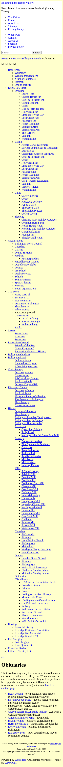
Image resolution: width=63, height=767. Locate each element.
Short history (22, 306)
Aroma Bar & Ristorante (35, 144)
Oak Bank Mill (30, 516)
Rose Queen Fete (24, 645)
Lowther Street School (34, 558)
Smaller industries (31, 456)
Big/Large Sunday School (35, 570)
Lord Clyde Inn (30, 168)
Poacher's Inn (29, 171)
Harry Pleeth (18, 723)
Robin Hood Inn (30, 123)
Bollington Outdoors (19, 354)
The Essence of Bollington (29, 399)
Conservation (22, 315)
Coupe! (25, 105)
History (15, 58)
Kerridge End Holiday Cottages (38, 228)
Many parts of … (24, 294)
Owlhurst (27, 519)
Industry (19, 438)
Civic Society (15, 369)
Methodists (27, 546)
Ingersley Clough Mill (33, 504)
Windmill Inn (29, 138)
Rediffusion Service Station (36, 609)
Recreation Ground (18, 342)
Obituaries (20, 576)
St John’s (26, 537)
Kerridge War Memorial (28, 633)
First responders (30, 258)
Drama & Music (23, 252)
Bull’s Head (28, 93)
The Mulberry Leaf (32, 210)
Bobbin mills (28, 480)
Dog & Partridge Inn (33, 108)
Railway (26, 606)
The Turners (28, 132)
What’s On (14, 17)
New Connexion (30, 552)
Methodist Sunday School (35, 573)
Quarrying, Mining (32, 429)
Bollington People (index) (29, 420)
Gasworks (27, 447)
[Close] (2, 657)
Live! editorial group (26, 363)
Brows (25, 591)
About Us (13, 23)
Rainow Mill (28, 522)
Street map (20, 339)
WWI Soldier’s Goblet (34, 621)
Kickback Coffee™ (32, 201)
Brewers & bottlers (32, 441)
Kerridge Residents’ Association (32, 630)
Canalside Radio (17, 648)
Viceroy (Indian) (30, 186)
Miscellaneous (22, 579)
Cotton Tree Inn (30, 102)
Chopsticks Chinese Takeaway (38, 153)
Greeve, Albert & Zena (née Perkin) (27, 711)
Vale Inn (26, 135)
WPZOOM (11, 762)
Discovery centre (24, 372)
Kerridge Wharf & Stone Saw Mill (40, 435)
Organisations (15, 240)
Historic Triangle (31, 321)
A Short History (30, 471)
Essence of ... (22, 297)
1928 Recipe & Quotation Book (39, 582)
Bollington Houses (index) (29, 423)
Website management (26, 75)
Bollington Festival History (36, 594)
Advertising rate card (26, 366)
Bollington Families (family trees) (33, 417)
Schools (19, 276)
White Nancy (22, 309)
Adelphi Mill (28, 474)
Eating (18, 141)
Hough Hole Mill (31, 501)
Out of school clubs (25, 264)
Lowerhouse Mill (31, 513)
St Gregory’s (28, 543)
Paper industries (30, 450)
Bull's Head (28, 150)
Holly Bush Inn (30, 111)
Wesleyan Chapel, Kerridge (36, 549)
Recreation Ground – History (30, 351)
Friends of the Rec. (25, 345)
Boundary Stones (31, 585)
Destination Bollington (27, 303)
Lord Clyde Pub (30, 117)
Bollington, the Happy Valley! (17, 2)
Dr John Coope (19, 699)
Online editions (23, 360)
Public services (23, 273)
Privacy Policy (16, 29)
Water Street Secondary (34, 567)
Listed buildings (30, 318)
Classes (19, 249)
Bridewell (27, 588)
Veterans (19, 285)
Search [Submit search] (36, 52)
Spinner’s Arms (30, 126)
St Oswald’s (28, 534)
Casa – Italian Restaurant (35, 180)
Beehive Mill (29, 477)
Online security (23, 84)
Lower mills (28, 510)
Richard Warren (16, 732)
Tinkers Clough (30, 324)
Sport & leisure (23, 282)
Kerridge (13, 624)
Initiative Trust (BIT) (19, 651)
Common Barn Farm (33, 222)
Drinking (20, 90)
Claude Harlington (21, 717)
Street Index (21, 333)
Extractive (20, 426)
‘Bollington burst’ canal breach (38, 600)
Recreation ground (25, 312)
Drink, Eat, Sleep (17, 87)
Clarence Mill (29, 486)
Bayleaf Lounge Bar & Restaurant (40, 147)
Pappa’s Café (29, 204)
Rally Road (28, 432)
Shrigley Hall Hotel (32, 237)
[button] (9, 64)
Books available (23, 381)
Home (4, 58)
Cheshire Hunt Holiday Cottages (39, 219)
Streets (11, 330)
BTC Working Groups (27, 378)
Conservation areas (25, 405)
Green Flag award (24, 348)
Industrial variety (31, 495)
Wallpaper (20, 72)
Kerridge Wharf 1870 (26, 636)
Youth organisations (25, 288)
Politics (19, 267)
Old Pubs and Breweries (35, 603)
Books (18, 327)
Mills (17, 468)
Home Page (14, 69)
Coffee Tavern (29, 213)
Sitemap (12, 26)
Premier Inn (28, 234)
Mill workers (28, 462)
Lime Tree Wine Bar (33, 114)
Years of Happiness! (25, 78)
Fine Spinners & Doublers (36, 444)
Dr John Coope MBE (26, 384)
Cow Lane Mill (30, 489)
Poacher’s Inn (29, 120)
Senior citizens (23, 279)
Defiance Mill (29, 492)
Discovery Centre (17, 387)
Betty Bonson (15, 693)
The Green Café (30, 207)
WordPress (20, 759)
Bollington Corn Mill (33, 483)
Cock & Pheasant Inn (33, 99)
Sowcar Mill (28, 525)
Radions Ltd (28, 453)
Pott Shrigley (15, 639)
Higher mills (28, 498)
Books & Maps (23, 393)
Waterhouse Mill (30, 528)
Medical (19, 255)
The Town (13, 291)
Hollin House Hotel (32, 225)
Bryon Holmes (16, 720)
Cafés (18, 192)
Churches (20, 246)
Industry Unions (30, 465)
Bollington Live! (17, 357)
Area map (20, 336)
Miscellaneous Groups (27, 261)
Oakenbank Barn (31, 231)
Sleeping (19, 216)
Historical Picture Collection (30, 396)
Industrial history (24, 627)
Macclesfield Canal (32, 597)
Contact (12, 20)
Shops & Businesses (32, 615)
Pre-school (20, 270)
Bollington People (31, 58)
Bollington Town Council (28, 243)
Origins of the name (25, 411)
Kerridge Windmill (32, 507)
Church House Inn (31, 96)
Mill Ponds (27, 459)
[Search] (16, 52)
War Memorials (23, 300)
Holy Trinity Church (33, 540)
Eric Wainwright (17, 726)
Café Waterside (30, 195)
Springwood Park (31, 129)
